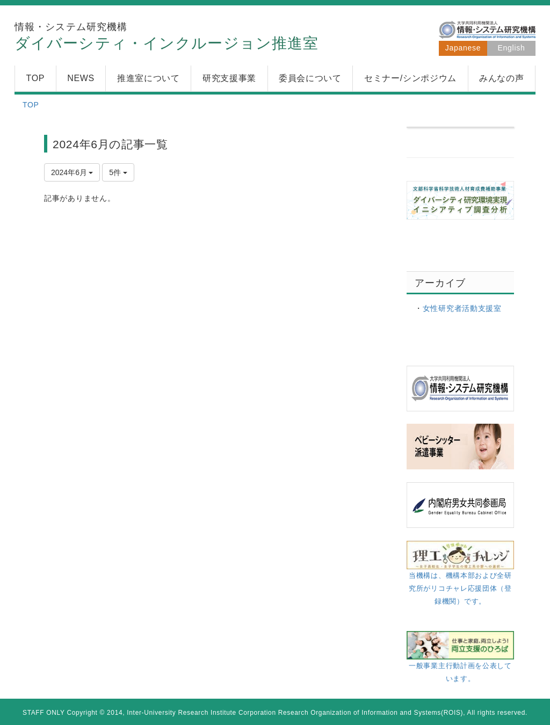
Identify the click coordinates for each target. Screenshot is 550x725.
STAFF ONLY (44, 712)
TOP (31, 104)
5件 (118, 172)
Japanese (463, 48)
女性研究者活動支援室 (462, 308)
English (511, 48)
